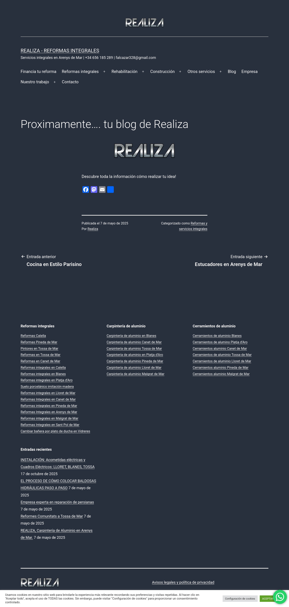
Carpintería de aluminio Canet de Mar (134, 342)
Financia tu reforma (38, 71)
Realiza (93, 229)
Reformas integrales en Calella (43, 368)
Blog (232, 71)
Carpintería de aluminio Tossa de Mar (134, 349)
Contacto (70, 81)
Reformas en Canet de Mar (40, 361)
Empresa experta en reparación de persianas (57, 502)
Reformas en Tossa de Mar (40, 355)
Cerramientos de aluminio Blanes (217, 336)
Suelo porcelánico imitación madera (47, 387)
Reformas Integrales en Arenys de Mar (49, 412)
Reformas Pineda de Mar (39, 342)
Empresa (249, 71)
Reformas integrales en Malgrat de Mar (49, 418)
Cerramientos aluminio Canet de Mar (220, 349)
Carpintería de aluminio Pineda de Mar (135, 361)
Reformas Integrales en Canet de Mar (48, 399)
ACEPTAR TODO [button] (271, 598)
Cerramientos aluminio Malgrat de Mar (221, 374)
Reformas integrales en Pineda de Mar (49, 406)
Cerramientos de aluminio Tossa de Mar (222, 355)
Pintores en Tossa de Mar (39, 349)
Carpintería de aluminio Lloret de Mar (134, 368)
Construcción (162, 71)
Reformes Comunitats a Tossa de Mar (52, 516)
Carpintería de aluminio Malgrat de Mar (135, 374)
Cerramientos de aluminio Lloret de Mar (222, 361)
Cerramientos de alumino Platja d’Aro (220, 342)
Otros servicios (201, 71)
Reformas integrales (80, 71)
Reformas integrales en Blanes (43, 374)
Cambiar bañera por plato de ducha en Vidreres (55, 431)
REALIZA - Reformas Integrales (60, 51)
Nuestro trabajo (35, 81)
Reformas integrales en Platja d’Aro (47, 380)
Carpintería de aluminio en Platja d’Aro (135, 355)
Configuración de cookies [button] (240, 598)
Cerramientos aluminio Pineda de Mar (221, 368)
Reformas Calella (33, 336)
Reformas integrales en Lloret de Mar (48, 393)
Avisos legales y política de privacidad (183, 582)
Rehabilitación (124, 71)
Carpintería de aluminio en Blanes (131, 336)
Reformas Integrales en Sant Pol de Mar (50, 425)
